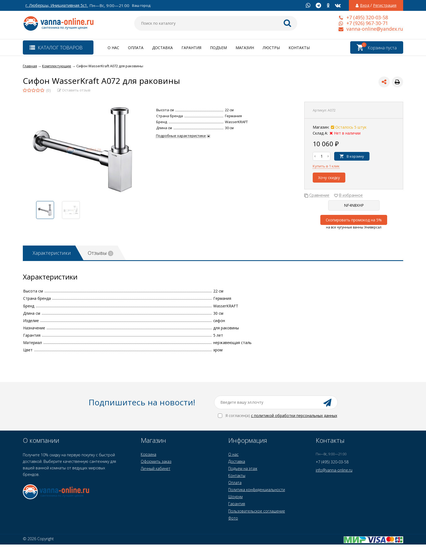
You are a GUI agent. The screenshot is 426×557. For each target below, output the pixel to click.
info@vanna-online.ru (334, 470)
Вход (364, 5)
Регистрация (384, 5)
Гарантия (191, 47)
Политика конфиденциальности (256, 489)
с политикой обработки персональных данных (294, 415)
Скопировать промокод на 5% (354, 219)
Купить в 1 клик (326, 166)
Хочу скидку (329, 177)
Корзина (148, 454)
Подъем (218, 47)
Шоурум (235, 496)
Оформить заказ (156, 461)
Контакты (299, 47)
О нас (113, 47)
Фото (233, 518)
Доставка (162, 47)
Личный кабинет (155, 468)
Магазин (245, 47)
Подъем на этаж (242, 468)
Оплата (135, 47)
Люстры (271, 47)
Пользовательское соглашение (256, 511)
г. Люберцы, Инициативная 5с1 (56, 5)
